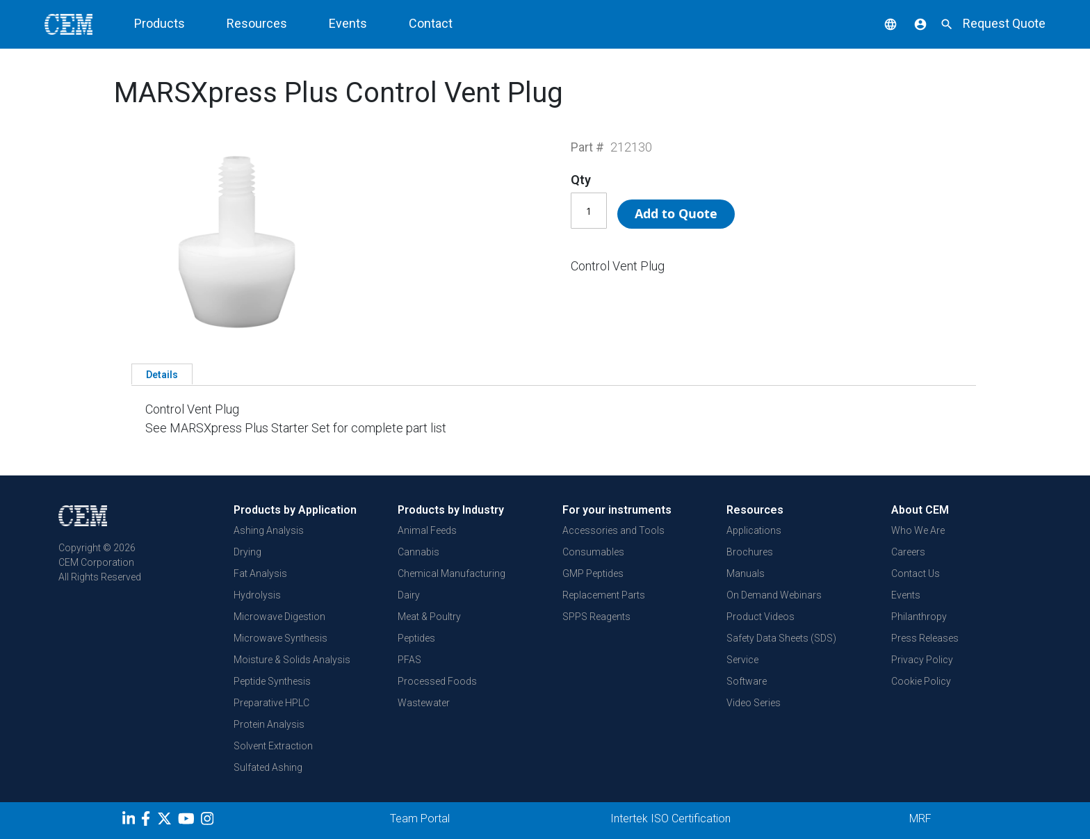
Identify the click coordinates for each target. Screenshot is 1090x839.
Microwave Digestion (279, 616)
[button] (880, 23)
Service (742, 659)
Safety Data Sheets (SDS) (781, 638)
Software (746, 681)
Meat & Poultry (429, 616)
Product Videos (760, 616)
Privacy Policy (922, 659)
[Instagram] (209, 821)
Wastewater (424, 702)
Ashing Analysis (269, 530)
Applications (753, 530)
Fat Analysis (260, 573)
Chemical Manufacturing (451, 573)
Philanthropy (919, 616)
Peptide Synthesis (272, 681)
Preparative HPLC (271, 702)
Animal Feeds (427, 530)
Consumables (593, 551)
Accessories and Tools (613, 530)
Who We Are (918, 530)
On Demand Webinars (774, 595)
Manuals (745, 573)
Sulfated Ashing (268, 767)
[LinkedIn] (130, 821)
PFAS (409, 659)
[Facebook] (149, 821)
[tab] (162, 374)
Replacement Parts (603, 595)
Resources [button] (257, 23)
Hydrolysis (257, 595)
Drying (247, 551)
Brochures (749, 551)
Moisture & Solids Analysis (292, 659)
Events (348, 23)
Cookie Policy (921, 681)
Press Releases (925, 638)
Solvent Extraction (273, 745)
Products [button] (159, 23)
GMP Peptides (593, 573)
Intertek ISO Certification (670, 818)
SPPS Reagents (596, 616)
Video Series (753, 702)
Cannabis (418, 551)
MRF (920, 818)
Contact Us (915, 573)
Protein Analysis (269, 724)
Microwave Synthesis (280, 638)
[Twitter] (166, 821)
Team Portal (420, 818)
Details (162, 374)
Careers (908, 551)
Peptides (416, 638)
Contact (431, 23)
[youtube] (188, 821)
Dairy (409, 595)
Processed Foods (437, 681)
